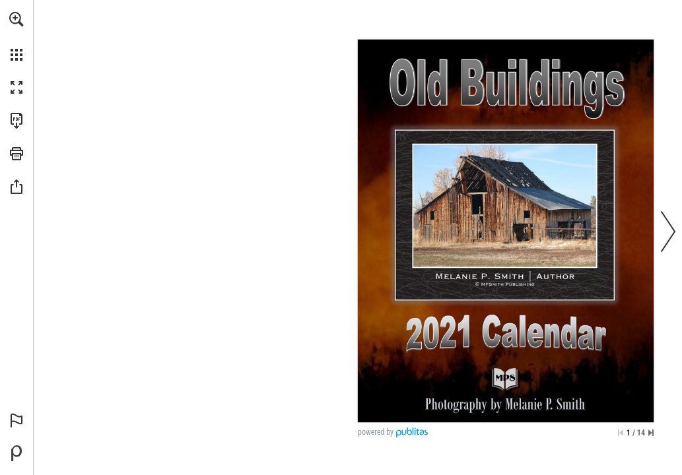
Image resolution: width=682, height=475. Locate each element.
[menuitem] (16, 36)
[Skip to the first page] (620, 432)
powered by (375, 432)
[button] (16, 19)
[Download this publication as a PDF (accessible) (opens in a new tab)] (16, 120)
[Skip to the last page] (651, 432)
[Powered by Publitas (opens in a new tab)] (16, 453)
